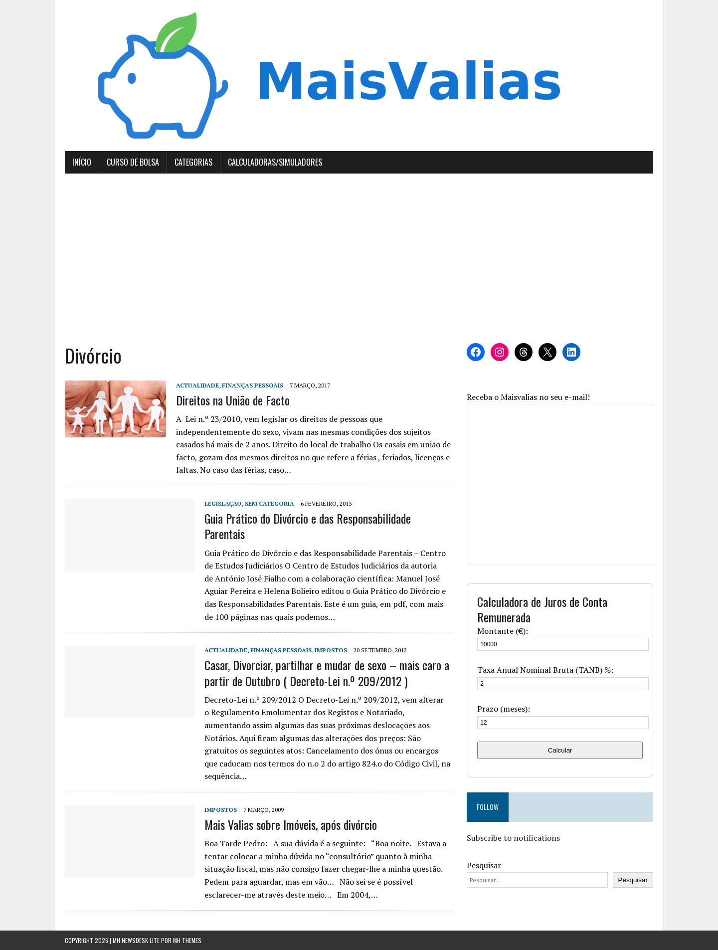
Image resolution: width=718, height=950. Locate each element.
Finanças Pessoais (252, 385)
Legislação (223, 503)
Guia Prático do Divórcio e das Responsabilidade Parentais (307, 526)
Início (81, 162)
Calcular (560, 750)
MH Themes (187, 940)
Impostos (331, 650)
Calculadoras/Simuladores (275, 162)
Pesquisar (484, 865)
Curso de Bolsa (133, 162)
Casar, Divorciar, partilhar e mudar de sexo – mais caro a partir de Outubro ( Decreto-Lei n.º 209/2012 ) (326, 672)
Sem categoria (269, 503)
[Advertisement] (359, 258)
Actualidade (197, 385)
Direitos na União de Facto (233, 400)
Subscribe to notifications (513, 837)
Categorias (193, 162)
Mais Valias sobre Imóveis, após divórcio (290, 824)
